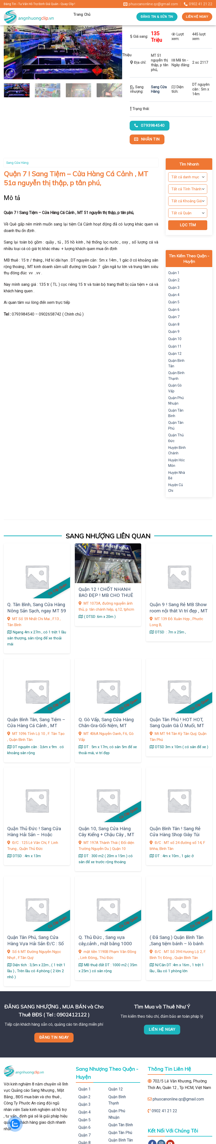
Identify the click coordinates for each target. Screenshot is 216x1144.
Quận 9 (173, 332)
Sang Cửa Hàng (159, 89)
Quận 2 (173, 280)
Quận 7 (173, 317)
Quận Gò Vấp (175, 388)
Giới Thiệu (123, 55)
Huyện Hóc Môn (176, 463)
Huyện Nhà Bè (176, 475)
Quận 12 (174, 354)
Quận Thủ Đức (176, 438)
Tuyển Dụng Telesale (93, 55)
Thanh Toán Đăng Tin (94, 42)
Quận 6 (173, 310)
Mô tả (12, 198)
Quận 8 (173, 324)
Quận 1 (173, 273)
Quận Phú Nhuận (176, 400)
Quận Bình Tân (176, 363)
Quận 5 (173, 302)
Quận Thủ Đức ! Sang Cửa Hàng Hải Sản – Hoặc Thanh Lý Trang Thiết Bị (34, 835)
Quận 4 (173, 295)
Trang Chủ (82, 15)
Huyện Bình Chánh (177, 450)
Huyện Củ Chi (175, 487)
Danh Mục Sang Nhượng (96, 28)
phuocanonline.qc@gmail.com (178, 1099)
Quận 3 (173, 288)
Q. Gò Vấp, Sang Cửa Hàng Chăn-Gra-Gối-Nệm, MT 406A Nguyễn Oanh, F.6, (106, 726)
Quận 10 (174, 339)
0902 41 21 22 (164, 1110)
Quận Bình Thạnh (176, 375)
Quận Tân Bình (175, 413)
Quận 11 (174, 346)
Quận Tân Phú (175, 425)
